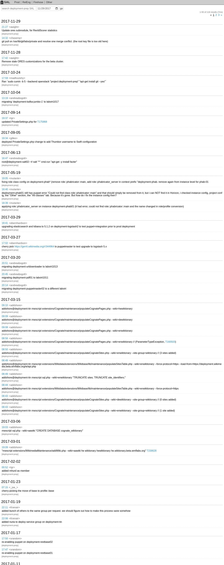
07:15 (5, 487)
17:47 (5, 549)
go (61, 8)
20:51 (5, 263)
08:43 (5, 396)
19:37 (5, 118)
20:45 (5, 274)
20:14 (5, 285)
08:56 (5, 338)
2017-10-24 (10, 72)
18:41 (5, 223)
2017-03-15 (10, 299)
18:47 (5, 158)
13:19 (5, 98)
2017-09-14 (10, 112)
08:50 (5, 349)
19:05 (5, 178)
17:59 (5, 78)
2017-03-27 (10, 237)
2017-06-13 (10, 152)
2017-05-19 (10, 172)
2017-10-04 (10, 92)
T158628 (151, 450)
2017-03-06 (10, 421)
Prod (17, 2)
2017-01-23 (10, 481)
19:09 (5, 447)
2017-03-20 (10, 257)
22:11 (5, 507)
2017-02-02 (10, 461)
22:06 (5, 518)
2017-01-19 (10, 502)
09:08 (5, 327)
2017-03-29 (10, 217)
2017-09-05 (10, 132)
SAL (5, 2)
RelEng (26, 2)
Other (49, 2)
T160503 (170, 341)
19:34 (5, 138)
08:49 (5, 360)
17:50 (5, 538)
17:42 (5, 58)
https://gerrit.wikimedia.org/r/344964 (34, 246)
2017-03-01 (10, 441)
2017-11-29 (10, 21)
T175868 (42, 121)
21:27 (5, 27)
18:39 (5, 203)
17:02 (5, 243)
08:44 (5, 385)
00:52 (5, 467)
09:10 (5, 305)
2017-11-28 (10, 52)
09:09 (5, 316)
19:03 (5, 427)
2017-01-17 (10, 533)
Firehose (38, 2)
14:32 (5, 38)
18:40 (5, 189)
